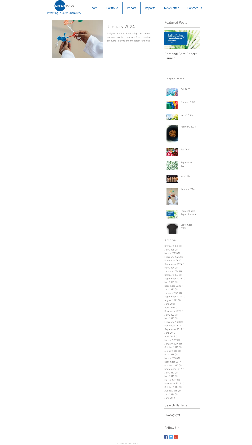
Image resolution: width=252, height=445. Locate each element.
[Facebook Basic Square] (166, 437)
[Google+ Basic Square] (176, 437)
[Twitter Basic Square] (171, 437)
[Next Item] (194, 39)
